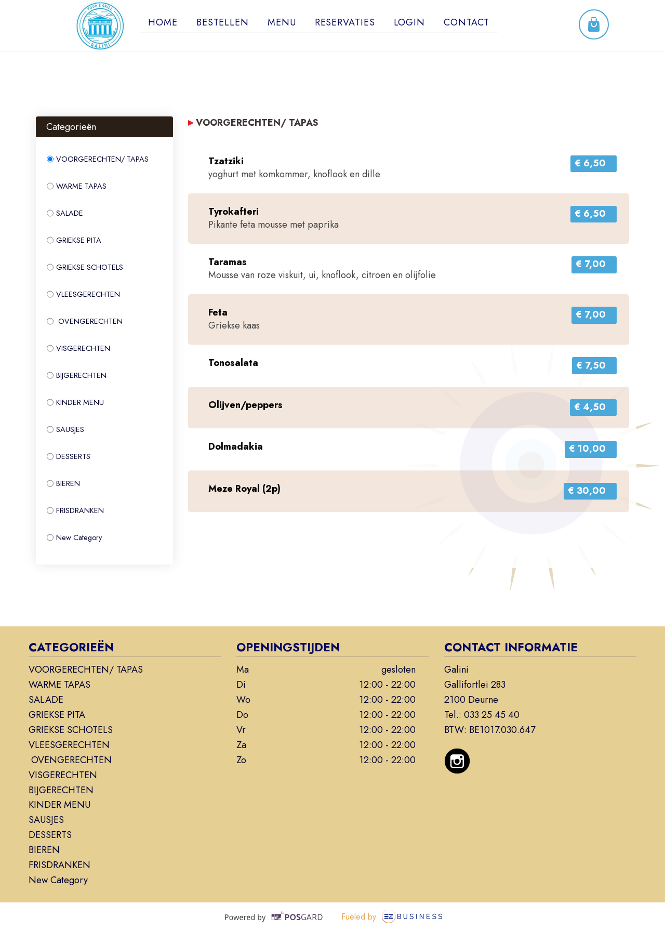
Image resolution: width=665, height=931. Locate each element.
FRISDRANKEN (75, 510)
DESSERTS (68, 456)
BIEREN (63, 483)
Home (163, 22)
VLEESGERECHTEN (83, 294)
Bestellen (222, 22)
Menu (282, 22)
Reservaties (345, 22)
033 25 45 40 (492, 715)
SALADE (65, 213)
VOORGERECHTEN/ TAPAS (98, 159)
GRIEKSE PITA (74, 240)
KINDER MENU (75, 402)
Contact (466, 22)
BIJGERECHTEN (77, 375)
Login (409, 22)
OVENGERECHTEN (85, 321)
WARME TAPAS (77, 186)
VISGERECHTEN (78, 348)
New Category (74, 537)
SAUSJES (65, 429)
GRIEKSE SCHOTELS (85, 267)
